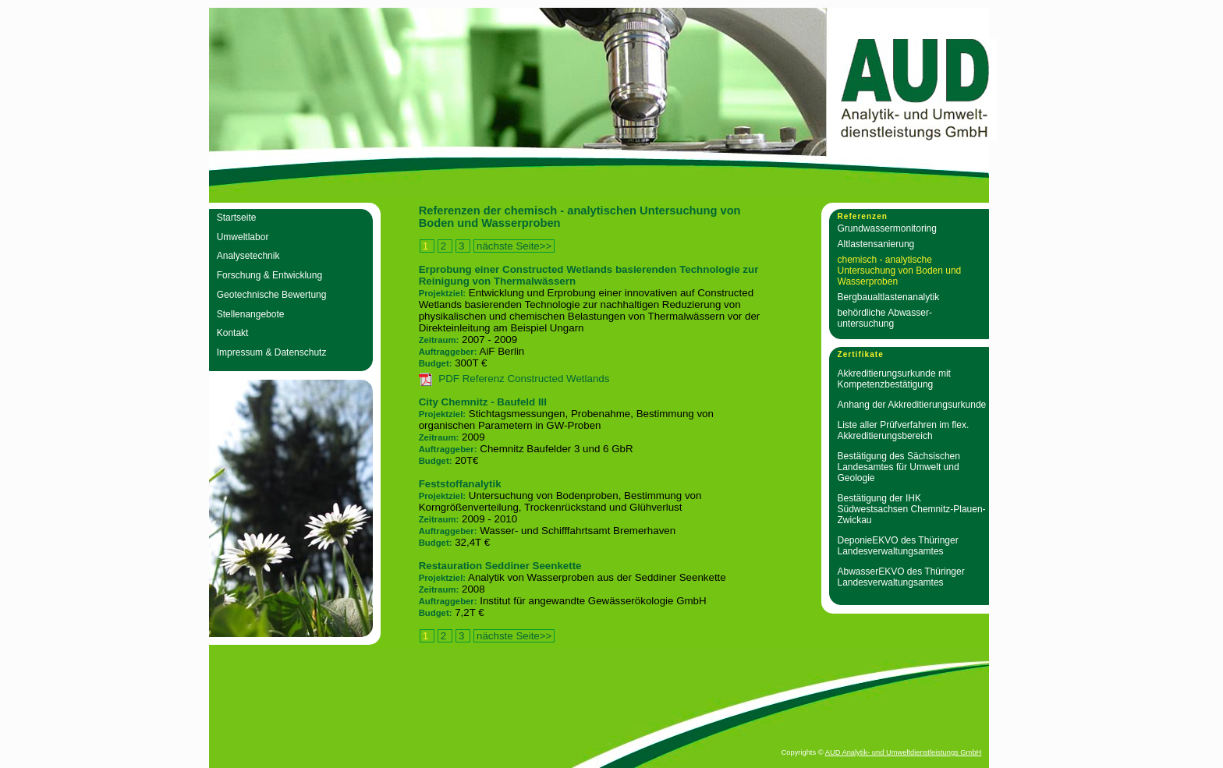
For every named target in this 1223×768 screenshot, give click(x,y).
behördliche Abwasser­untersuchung (885, 318)
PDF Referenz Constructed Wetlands (523, 378)
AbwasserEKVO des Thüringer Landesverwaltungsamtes (901, 577)
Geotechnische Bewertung (272, 294)
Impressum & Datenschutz (272, 352)
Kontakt (233, 332)
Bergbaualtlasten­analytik (889, 297)
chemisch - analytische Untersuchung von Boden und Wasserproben (900, 270)
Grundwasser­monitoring (887, 228)
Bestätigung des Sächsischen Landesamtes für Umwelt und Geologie (899, 467)
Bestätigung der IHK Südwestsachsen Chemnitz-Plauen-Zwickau (912, 509)
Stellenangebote (251, 314)
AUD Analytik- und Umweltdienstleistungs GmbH (903, 752)
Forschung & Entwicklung (269, 275)
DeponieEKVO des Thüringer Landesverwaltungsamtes (898, 546)
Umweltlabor (243, 237)
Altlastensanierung (876, 244)
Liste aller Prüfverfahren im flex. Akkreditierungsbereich (904, 430)
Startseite (237, 217)
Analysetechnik (248, 255)
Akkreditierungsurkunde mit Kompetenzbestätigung (894, 379)
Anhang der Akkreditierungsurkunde (912, 404)
